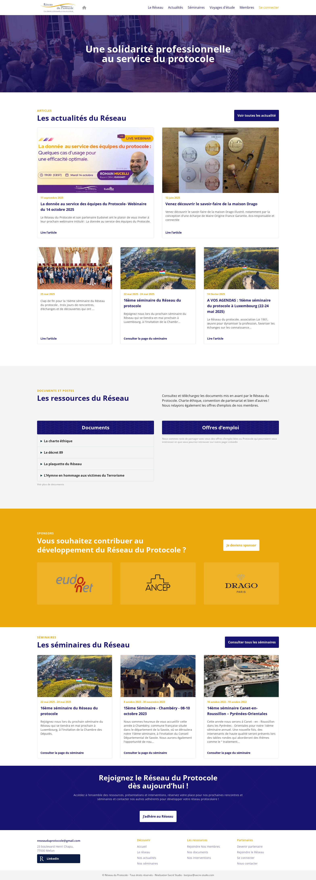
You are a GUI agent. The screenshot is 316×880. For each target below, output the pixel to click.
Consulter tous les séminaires (252, 642)
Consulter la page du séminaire (145, 342)
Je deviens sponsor (241, 545)
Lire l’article (49, 232)
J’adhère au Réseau (158, 816)
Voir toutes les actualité (256, 115)
